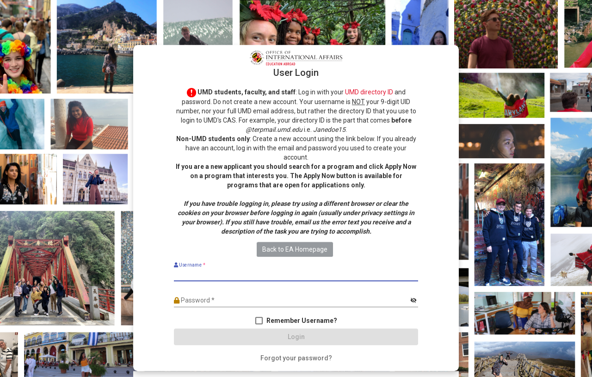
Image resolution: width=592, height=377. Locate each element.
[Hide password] (413, 301)
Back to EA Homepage (294, 249)
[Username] (296, 274)
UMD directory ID (369, 92)
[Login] (296, 337)
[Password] (291, 300)
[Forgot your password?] (296, 358)
